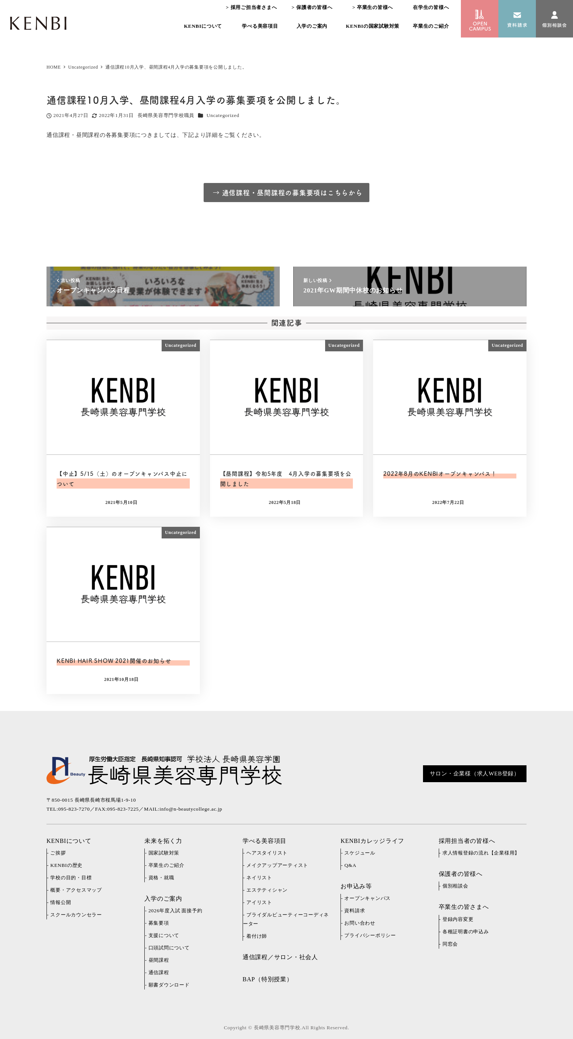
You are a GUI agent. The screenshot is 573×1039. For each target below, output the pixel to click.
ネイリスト (259, 877)
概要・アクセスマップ (76, 890)
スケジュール (359, 853)
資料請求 (354, 910)
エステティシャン (267, 890)
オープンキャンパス (367, 898)
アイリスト (259, 902)
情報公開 (60, 902)
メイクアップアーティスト (277, 865)
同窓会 (450, 944)
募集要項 (158, 923)
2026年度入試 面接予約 (175, 910)
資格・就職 (161, 877)
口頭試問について (169, 948)
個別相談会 (455, 886)
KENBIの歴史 (66, 865)
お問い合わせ (359, 923)
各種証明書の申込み (465, 931)
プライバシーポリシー (370, 935)
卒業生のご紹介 (166, 865)
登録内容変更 (458, 919)
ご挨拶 (58, 853)
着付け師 (256, 936)
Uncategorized (223, 115)
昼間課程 (158, 960)
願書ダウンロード (169, 985)
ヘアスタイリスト (267, 853)
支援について (164, 935)
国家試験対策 (164, 853)
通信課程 (158, 972)
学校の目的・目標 (71, 877)
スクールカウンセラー (76, 915)
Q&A (350, 865)
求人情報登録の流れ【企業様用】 (481, 853)
